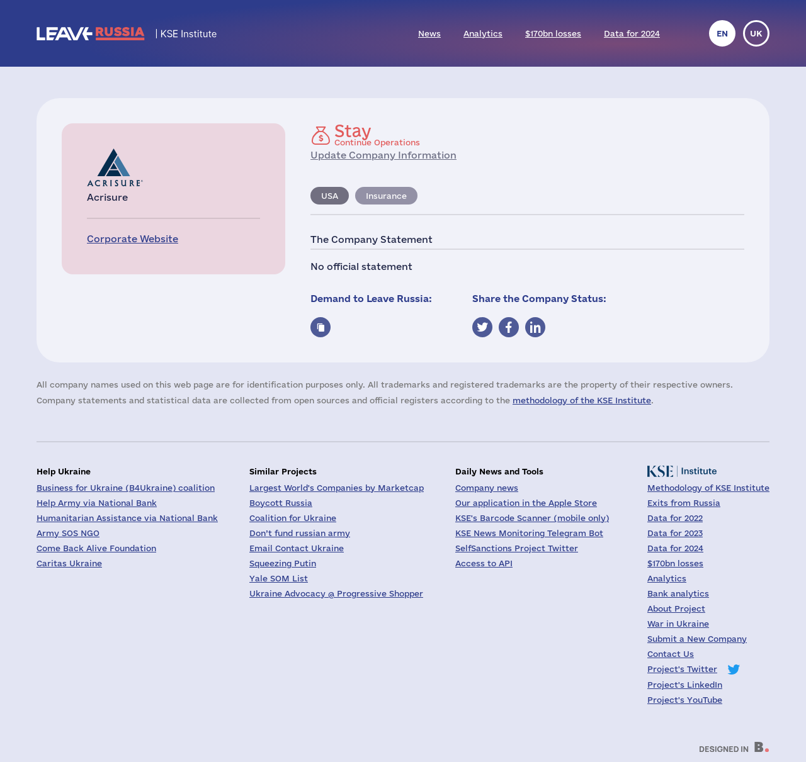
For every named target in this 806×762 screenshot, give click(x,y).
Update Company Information (383, 155)
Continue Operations (377, 134)
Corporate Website (132, 238)
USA (329, 195)
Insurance (386, 195)
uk (756, 33)
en (722, 33)
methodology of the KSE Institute (582, 400)
